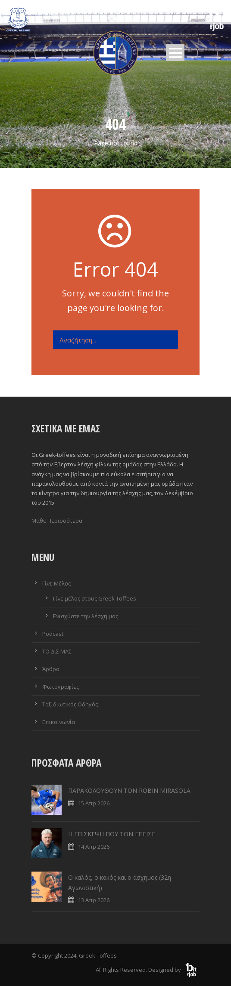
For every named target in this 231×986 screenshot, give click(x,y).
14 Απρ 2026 (93, 846)
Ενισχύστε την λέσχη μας (85, 616)
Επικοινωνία (58, 722)
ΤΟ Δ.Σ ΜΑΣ (57, 651)
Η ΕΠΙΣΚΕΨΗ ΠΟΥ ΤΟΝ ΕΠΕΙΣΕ (111, 834)
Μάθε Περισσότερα (56, 520)
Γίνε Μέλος (56, 583)
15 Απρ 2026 (93, 803)
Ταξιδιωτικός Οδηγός (70, 704)
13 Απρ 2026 (93, 900)
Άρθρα (50, 669)
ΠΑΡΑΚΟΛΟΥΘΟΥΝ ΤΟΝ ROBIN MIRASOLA (129, 790)
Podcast (52, 634)
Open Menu (175, 52)
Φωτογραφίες (60, 686)
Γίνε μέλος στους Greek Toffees (94, 598)
